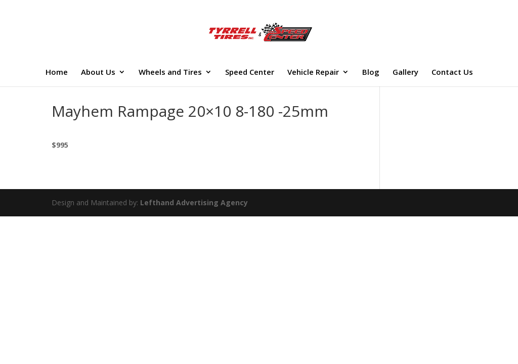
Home (57, 73)
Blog (370, 73)
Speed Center (249, 73)
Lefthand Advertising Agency (194, 202)
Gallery (405, 73)
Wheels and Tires (170, 73)
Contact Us (452, 73)
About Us (98, 73)
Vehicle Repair (313, 73)
